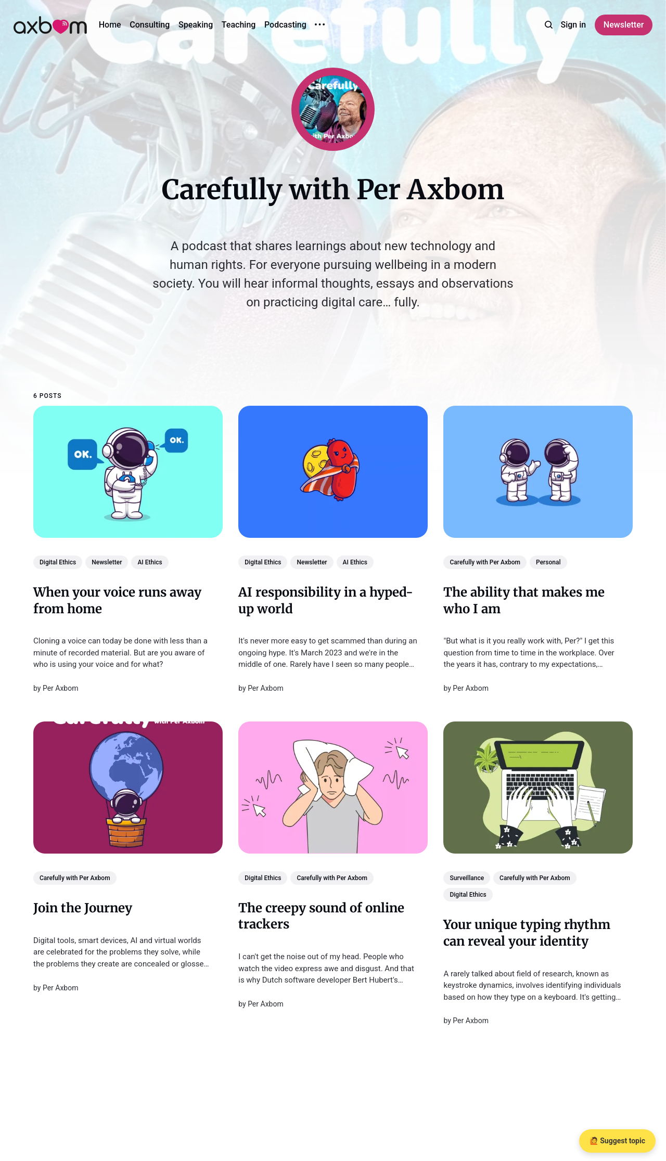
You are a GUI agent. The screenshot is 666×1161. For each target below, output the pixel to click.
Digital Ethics (58, 562)
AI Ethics (149, 562)
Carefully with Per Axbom (485, 562)
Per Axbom (61, 688)
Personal (548, 562)
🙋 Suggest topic (617, 1141)
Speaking (195, 25)
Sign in (573, 25)
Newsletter (624, 25)
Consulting (150, 25)
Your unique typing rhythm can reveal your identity (526, 933)
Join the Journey (82, 908)
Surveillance (467, 878)
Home (110, 25)
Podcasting (285, 25)
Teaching (239, 25)
